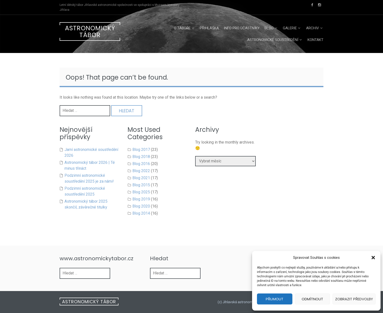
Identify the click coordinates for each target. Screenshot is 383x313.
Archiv (312, 28)
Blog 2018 (141, 156)
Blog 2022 (141, 170)
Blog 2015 (141, 185)
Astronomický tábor (90, 31)
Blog (269, 28)
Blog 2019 (141, 199)
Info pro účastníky (242, 28)
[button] (373, 257)
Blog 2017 (141, 149)
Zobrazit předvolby (354, 299)
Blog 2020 (141, 206)
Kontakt (315, 40)
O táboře (182, 28)
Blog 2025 (141, 192)
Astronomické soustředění (272, 40)
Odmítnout (312, 299)
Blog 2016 (141, 163)
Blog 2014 (141, 213)
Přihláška (209, 28)
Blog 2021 (141, 178)
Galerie (290, 28)
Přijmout (274, 299)
